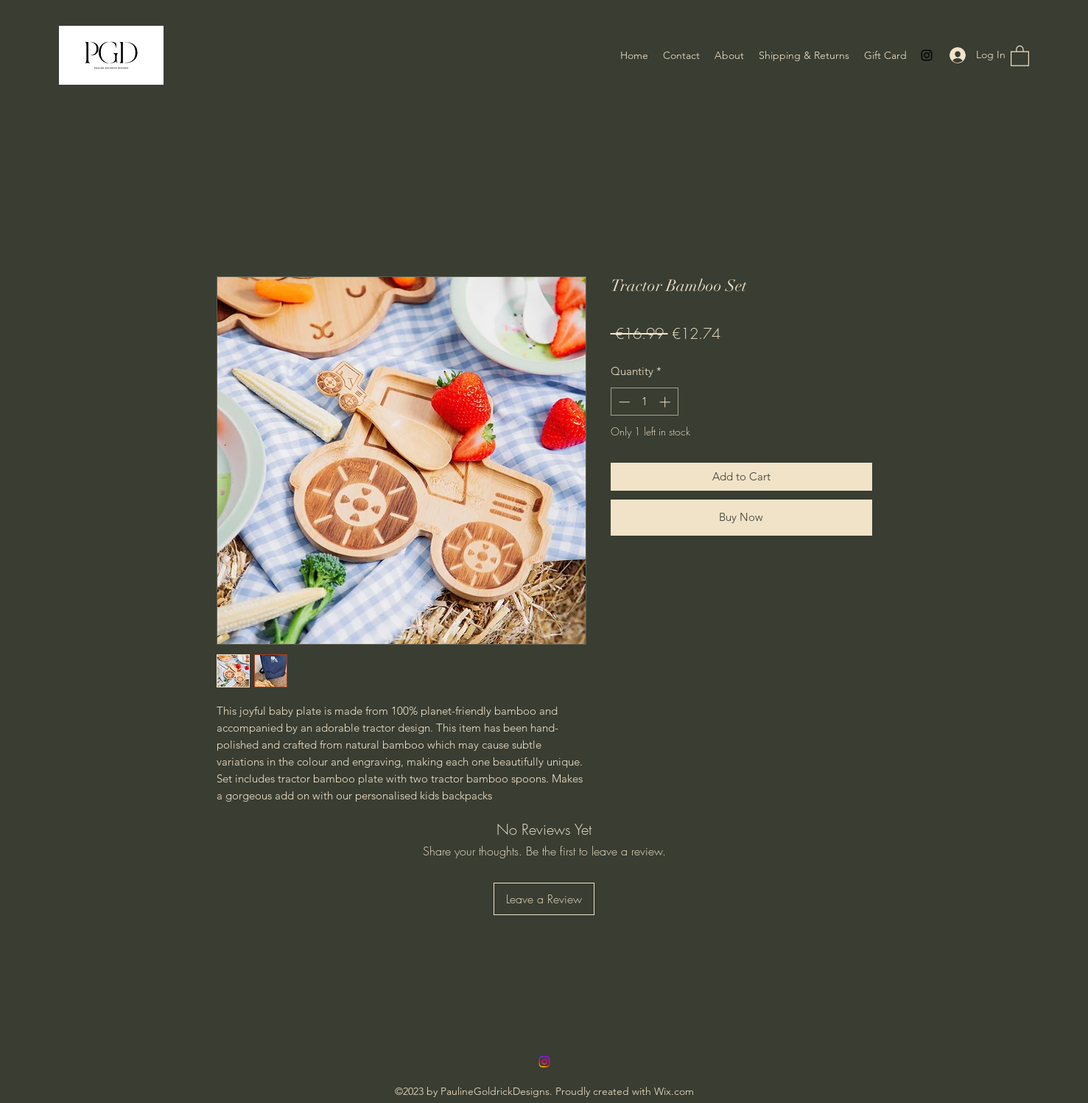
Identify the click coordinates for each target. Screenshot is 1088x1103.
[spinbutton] (644, 402)
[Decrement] (623, 402)
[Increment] (666, 402)
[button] (1020, 55)
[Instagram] (926, 55)
